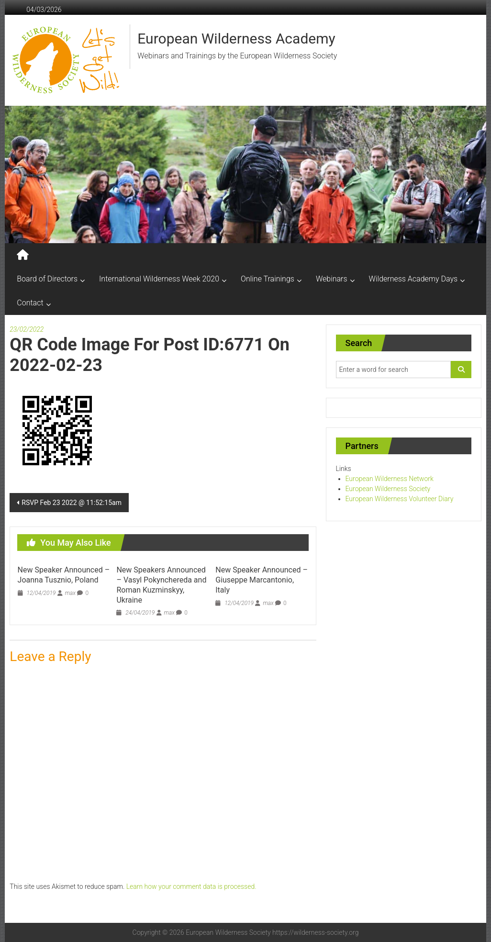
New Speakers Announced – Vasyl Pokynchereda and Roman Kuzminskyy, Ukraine (161, 584)
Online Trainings (267, 278)
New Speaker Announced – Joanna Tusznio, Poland (64, 574)
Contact (30, 302)
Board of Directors (47, 278)
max (70, 593)
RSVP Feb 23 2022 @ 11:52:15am (72, 502)
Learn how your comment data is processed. (191, 886)
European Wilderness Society (388, 489)
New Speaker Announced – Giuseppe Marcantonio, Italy (261, 579)
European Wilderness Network (390, 478)
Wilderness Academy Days (413, 278)
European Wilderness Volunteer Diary (400, 499)
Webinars (331, 278)
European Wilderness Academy (236, 38)
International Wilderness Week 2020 (159, 278)
